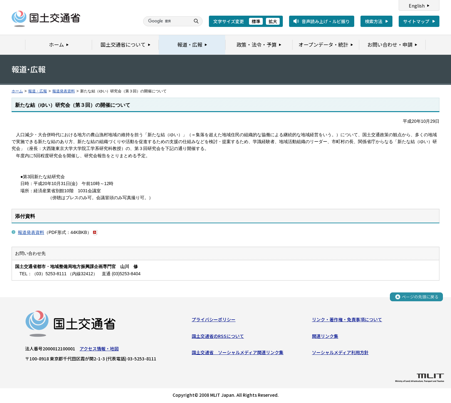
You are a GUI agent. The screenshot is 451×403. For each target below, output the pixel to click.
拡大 (272, 21)
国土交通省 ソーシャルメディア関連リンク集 (237, 352)
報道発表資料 (63, 91)
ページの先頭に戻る (420, 297)
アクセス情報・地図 (99, 349)
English (417, 6)
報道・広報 (37, 91)
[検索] (166, 21)
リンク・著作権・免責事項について (347, 320)
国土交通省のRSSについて (218, 336)
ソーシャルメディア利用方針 (340, 352)
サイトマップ (416, 21)
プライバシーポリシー (214, 320)
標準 (255, 21)
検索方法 (373, 21)
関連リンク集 (325, 336)
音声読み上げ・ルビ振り (326, 21)
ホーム (17, 91)
